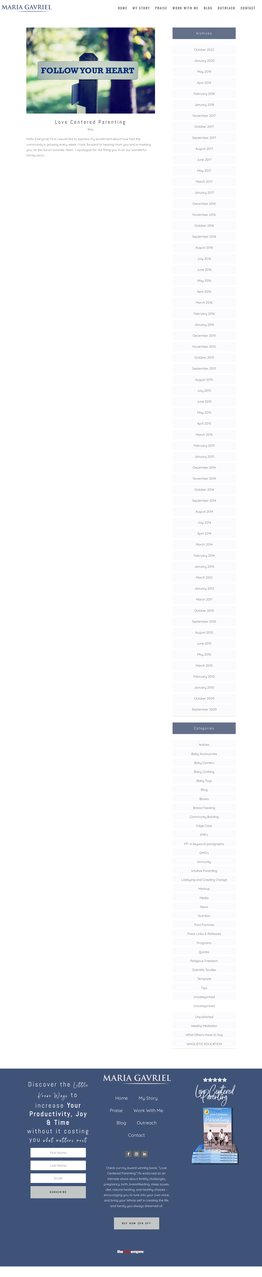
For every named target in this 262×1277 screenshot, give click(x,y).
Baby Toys (204, 781)
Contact (248, 8)
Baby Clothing (204, 772)
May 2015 (204, 412)
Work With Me (186, 8)
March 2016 (204, 302)
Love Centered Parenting (90, 122)
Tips (204, 988)
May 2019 (204, 72)
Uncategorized (204, 1006)
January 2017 (204, 192)
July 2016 (204, 259)
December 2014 (204, 467)
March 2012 (204, 577)
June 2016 (204, 270)
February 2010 (204, 676)
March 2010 (204, 665)
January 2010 (204, 687)
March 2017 (204, 182)
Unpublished (204, 1017)
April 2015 (204, 423)
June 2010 (204, 643)
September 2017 (204, 138)
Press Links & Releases (204, 934)
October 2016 (204, 226)
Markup (204, 889)
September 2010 (204, 621)
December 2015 (204, 336)
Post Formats (204, 925)
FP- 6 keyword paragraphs (204, 844)
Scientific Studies (204, 970)
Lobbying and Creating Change (204, 880)
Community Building (204, 817)
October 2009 (204, 698)
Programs (204, 943)
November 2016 (204, 215)
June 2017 (204, 160)
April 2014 (204, 533)
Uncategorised (204, 997)
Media (204, 898)
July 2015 (204, 391)
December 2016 (204, 204)
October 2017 (204, 127)
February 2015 (204, 446)
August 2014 (204, 511)
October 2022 (204, 50)
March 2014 (204, 544)
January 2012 (204, 588)
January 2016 (204, 325)
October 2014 (204, 490)
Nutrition (204, 916)
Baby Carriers (204, 763)
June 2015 (204, 401)
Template (204, 979)
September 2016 (204, 237)
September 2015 (204, 368)
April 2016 (204, 291)
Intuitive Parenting (204, 871)
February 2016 (204, 314)
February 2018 (204, 94)
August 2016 (204, 247)
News (204, 907)
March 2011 (204, 599)
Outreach (227, 8)
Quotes (204, 952)
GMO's (204, 853)
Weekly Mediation (204, 1026)
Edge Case (204, 826)
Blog (208, 8)
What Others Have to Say (204, 1035)
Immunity (204, 862)
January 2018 (204, 105)
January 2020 (204, 61)
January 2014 (204, 566)
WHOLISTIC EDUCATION (204, 1044)
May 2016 (204, 281)
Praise (161, 8)
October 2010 (204, 610)
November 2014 (204, 478)
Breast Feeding (204, 808)
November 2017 (204, 116)
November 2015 (204, 346)
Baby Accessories (204, 754)
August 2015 (204, 380)
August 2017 (204, 149)
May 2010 (204, 654)
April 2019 (204, 83)
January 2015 (204, 456)
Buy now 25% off (136, 1223)
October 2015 (204, 357)
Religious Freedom (204, 961)
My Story (141, 8)
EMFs (204, 835)
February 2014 (204, 556)
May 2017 (204, 171)
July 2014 (204, 522)
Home (123, 8)
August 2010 (204, 632)
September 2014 (204, 501)
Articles (204, 745)
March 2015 (204, 435)
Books (204, 799)
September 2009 (204, 709)
